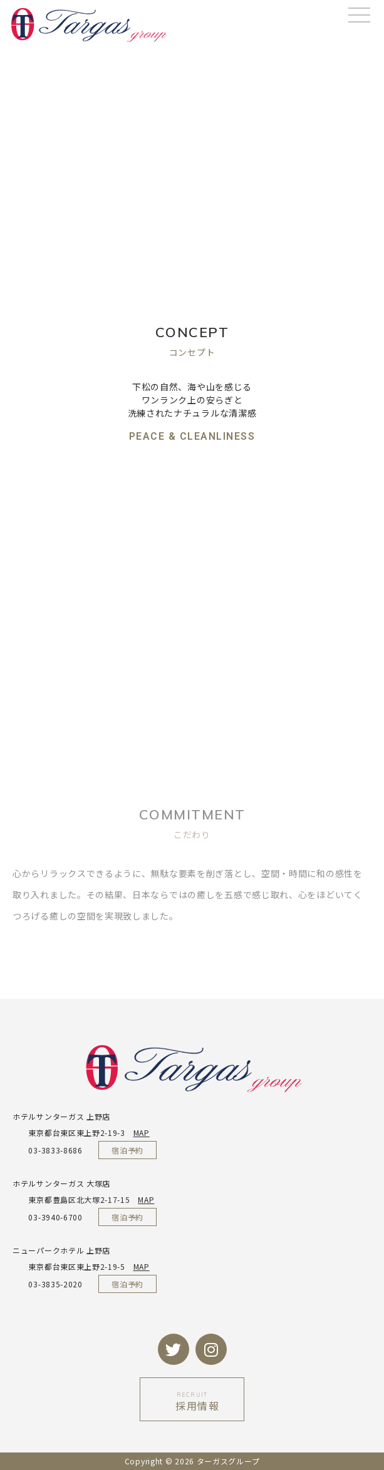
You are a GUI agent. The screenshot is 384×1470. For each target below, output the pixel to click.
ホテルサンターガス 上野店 (61, 1116)
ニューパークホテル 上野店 (61, 1250)
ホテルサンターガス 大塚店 (61, 1183)
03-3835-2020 (48, 1284)
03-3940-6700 (48, 1217)
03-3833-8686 (48, 1150)
